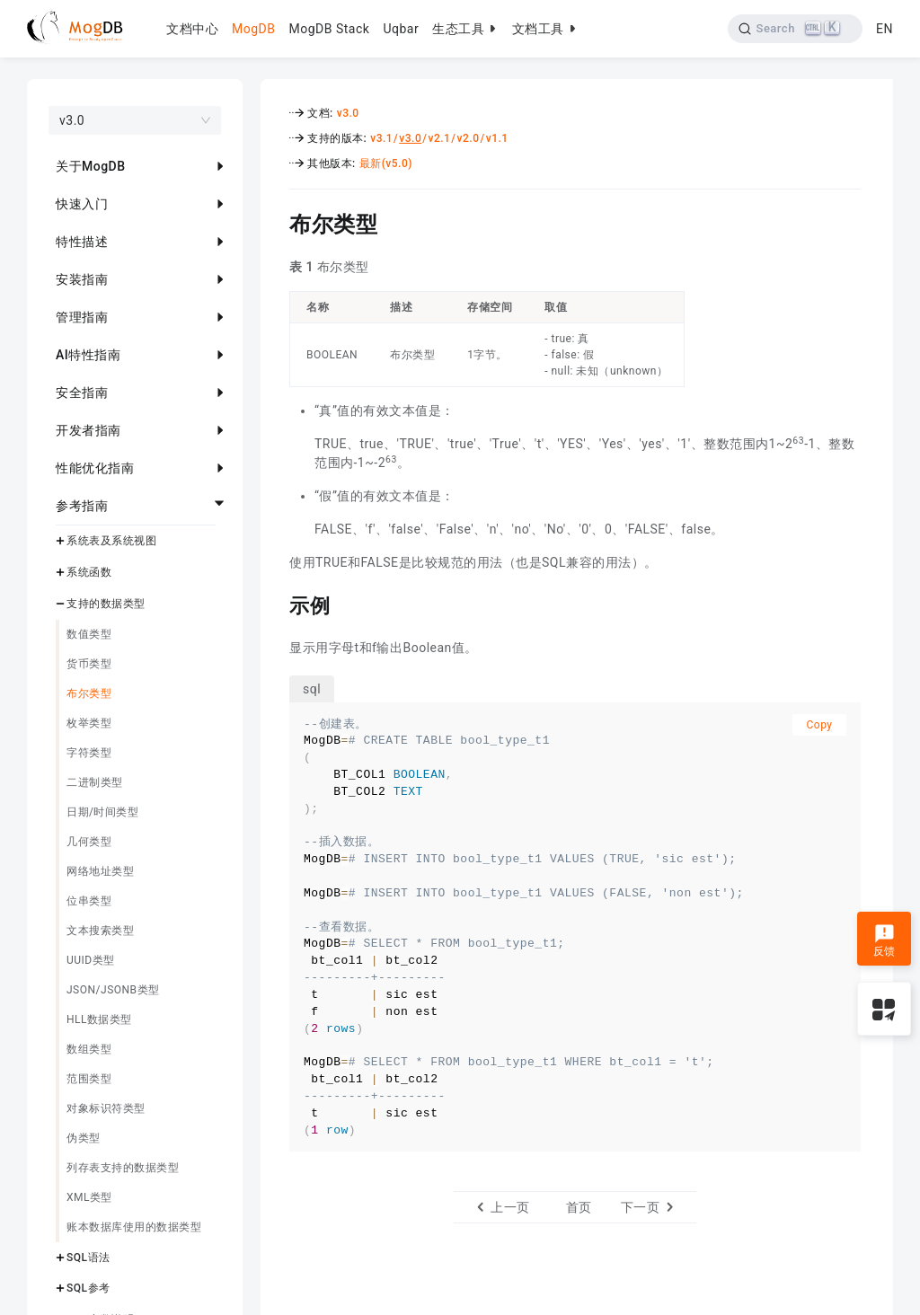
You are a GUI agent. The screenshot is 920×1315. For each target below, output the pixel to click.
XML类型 (89, 1197)
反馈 (884, 940)
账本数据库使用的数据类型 (133, 1227)
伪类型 (83, 1138)
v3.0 (348, 113)
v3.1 (381, 138)
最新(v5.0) (385, 163)
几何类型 (88, 841)
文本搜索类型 (100, 930)
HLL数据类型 (99, 1019)
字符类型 (88, 752)
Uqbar (401, 29)
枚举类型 (88, 723)
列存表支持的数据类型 (122, 1167)
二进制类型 (94, 782)
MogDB (253, 29)
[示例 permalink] (276, 603)
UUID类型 (90, 960)
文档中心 (192, 29)
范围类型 (88, 1078)
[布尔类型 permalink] (276, 222)
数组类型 (88, 1049)
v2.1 (439, 138)
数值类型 (88, 634)
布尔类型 (88, 693)
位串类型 (88, 901)
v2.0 (468, 138)
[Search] (795, 28)
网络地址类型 (100, 871)
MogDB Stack (328, 29)
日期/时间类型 (102, 812)
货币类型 (88, 664)
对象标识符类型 (106, 1108)
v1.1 (497, 138)
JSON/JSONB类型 (113, 990)
